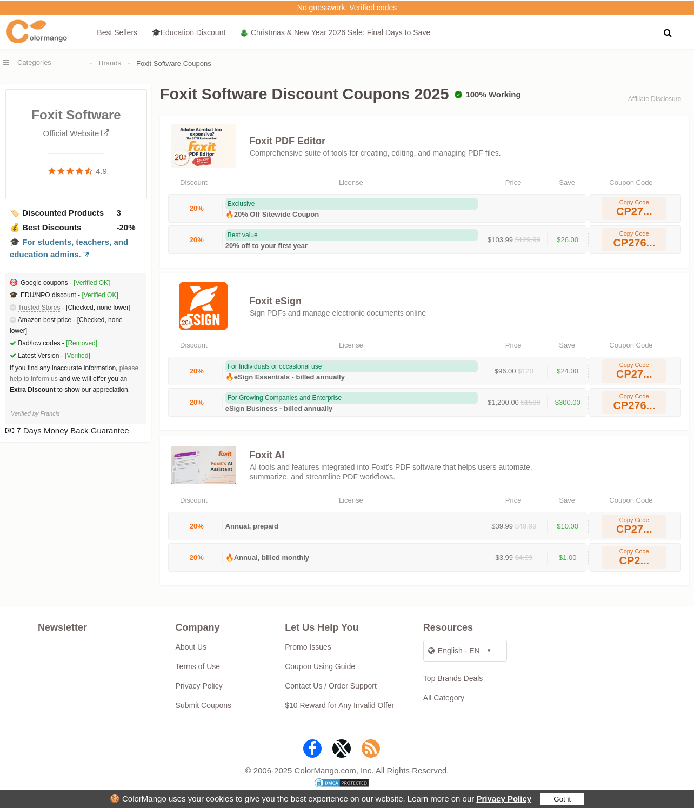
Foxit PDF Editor (287, 141)
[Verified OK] (92, 282)
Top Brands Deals (453, 678)
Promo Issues (308, 647)
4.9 (101, 171)
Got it (562, 799)
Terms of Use (198, 666)
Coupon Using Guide (320, 666)
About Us (191, 647)
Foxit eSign (275, 301)
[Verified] (77, 355)
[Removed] (81, 343)
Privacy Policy (503, 798)
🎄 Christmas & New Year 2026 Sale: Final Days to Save (334, 32)
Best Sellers (117, 32)
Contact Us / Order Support (331, 686)
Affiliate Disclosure (654, 99)
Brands (110, 63)
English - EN (454, 650)
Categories (34, 62)
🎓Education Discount (188, 32)
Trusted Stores (39, 307)
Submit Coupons (204, 705)
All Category (443, 697)
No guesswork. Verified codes (347, 7)
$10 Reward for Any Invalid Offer (339, 705)
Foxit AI (266, 455)
